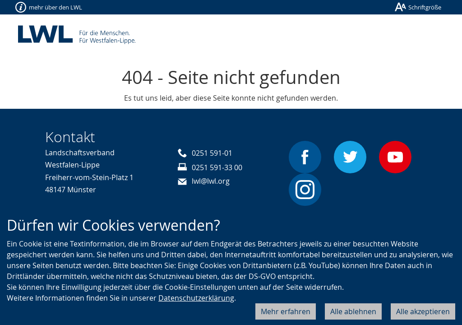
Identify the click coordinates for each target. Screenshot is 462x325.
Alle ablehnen (353, 311)
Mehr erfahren (285, 311)
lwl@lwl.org (211, 181)
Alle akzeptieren (423, 311)
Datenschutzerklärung (196, 298)
